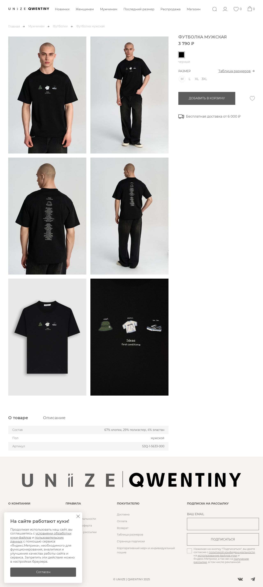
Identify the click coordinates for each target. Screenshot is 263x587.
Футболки (60, 26)
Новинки (62, 9)
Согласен (43, 572)
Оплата (122, 521)
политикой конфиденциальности (232, 552)
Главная (14, 26)
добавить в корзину (207, 98)
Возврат (122, 528)
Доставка (123, 514)
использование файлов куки (217, 555)
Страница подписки (131, 541)
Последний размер (138, 9)
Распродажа (170, 9)
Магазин (194, 9)
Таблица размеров (234, 71)
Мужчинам (108, 9)
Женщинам (85, 9)
